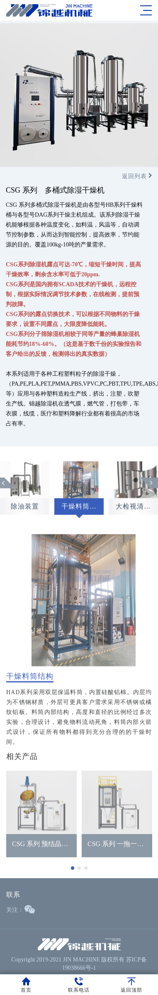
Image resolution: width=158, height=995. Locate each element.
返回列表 (137, 176)
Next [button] (149, 486)
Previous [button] (8, 486)
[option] (79, 495)
